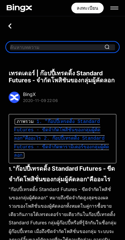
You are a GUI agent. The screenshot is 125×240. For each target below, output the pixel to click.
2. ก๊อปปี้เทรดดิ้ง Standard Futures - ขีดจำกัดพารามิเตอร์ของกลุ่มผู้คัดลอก (61, 146)
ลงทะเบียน (87, 8)
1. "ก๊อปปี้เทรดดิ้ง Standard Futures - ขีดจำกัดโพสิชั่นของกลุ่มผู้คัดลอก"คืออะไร (57, 130)
